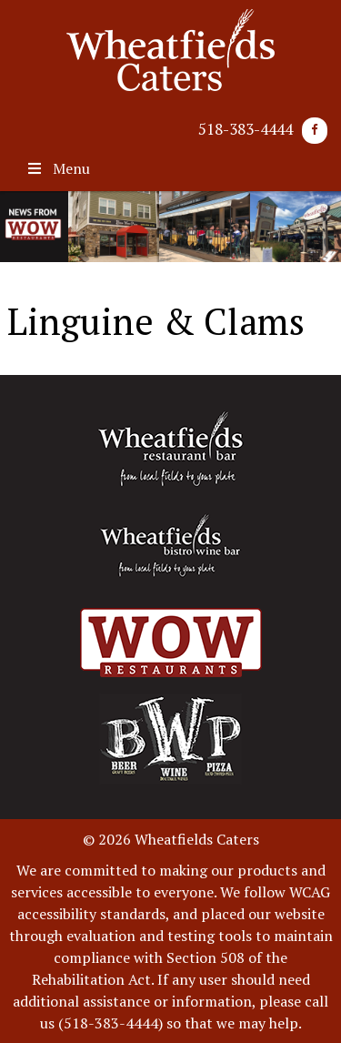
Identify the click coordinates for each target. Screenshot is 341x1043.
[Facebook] (314, 130)
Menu (57, 168)
